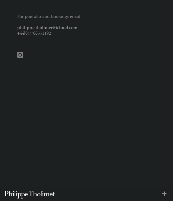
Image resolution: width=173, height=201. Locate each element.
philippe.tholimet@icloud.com (47, 28)
